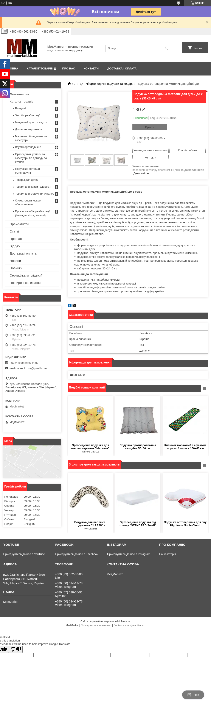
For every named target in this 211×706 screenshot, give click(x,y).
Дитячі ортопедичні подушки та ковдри (106, 83)
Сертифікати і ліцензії (26, 275)
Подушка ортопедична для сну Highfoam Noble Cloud (185, 523)
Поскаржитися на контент (96, 625)
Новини (15, 261)
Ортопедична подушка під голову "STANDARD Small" (137, 523)
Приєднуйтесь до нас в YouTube (24, 554)
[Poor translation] (16, 649)
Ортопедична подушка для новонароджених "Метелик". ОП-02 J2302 (90, 448)
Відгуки (15, 246)
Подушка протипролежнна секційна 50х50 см (137, 446)
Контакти (91, 68)
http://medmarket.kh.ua (24, 362)
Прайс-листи (19, 224)
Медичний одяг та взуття (31, 122)
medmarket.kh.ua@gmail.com (28, 368)
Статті (14, 231)
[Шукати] (166, 48)
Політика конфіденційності (129, 625)
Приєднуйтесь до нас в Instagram (128, 554)
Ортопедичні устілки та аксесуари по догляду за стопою (31, 158)
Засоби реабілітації (27, 115)
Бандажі (20, 108)
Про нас (68, 68)
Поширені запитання (25, 283)
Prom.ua (125, 621)
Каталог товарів (40, 68)
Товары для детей (27, 179)
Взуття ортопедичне (28, 147)
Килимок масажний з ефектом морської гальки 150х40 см (185, 446)
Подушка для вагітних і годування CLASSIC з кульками (90, 525)
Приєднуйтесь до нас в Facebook (76, 554)
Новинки (16, 268)
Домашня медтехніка (28, 129)
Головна (11, 68)
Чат (193, 695)
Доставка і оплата (122, 68)
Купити (149, 127)
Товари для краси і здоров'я (33, 186)
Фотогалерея (19, 94)
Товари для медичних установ (34, 193)
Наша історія (167, 554)
